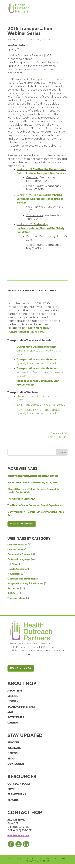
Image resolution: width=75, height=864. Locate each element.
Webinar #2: (40, 198)
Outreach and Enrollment (22, 579)
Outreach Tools (18, 784)
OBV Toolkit (15, 764)
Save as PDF (59, 433)
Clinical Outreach (17, 545)
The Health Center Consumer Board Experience (34, 505)
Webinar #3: (41, 228)
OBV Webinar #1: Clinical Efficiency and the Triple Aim (35, 513)
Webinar (46, 39)
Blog (11, 758)
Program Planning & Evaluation (25, 583)
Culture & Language (18, 559)
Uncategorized (32, 39)
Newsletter (13, 574)
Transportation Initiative (47, 79)
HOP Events (14, 564)
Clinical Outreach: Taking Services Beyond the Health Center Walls (33, 491)
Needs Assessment (18, 569)
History (12, 701)
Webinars (14, 748)
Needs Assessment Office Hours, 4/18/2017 (32, 482)
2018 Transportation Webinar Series (41, 404)
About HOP (15, 690)
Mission (12, 696)
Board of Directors (21, 707)
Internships (15, 717)
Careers (13, 722)
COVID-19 (13, 789)
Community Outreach (19, 554)
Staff (11, 712)
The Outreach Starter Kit (21, 499)
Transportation (16, 598)
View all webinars (21, 524)
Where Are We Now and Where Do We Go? (41, 372)
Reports (13, 800)
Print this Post (58, 436)
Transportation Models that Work (39, 351)
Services (13, 742)
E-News (12, 753)
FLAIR (46, 861)
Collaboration (15, 549)
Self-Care (12, 593)
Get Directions (18, 836)
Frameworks (16, 794)
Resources (13, 588)
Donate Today (20, 668)
